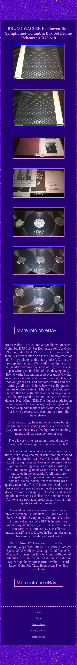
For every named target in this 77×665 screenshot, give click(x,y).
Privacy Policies (39, 630)
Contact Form (38, 624)
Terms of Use (38, 636)
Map (38, 618)
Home (38, 612)
